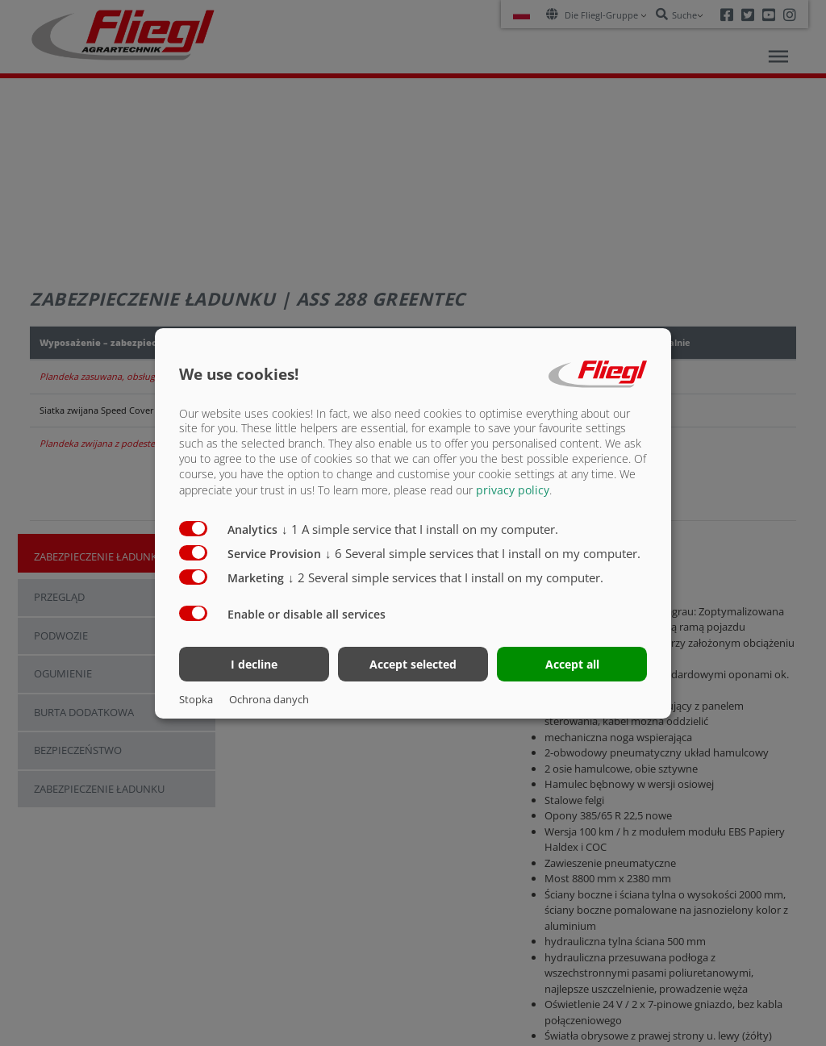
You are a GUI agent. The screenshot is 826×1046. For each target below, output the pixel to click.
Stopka (196, 699)
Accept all (572, 664)
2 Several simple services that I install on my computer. (445, 577)
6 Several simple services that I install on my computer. (482, 553)
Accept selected (413, 664)
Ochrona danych (269, 699)
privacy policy (512, 490)
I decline (254, 664)
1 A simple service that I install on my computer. (420, 529)
